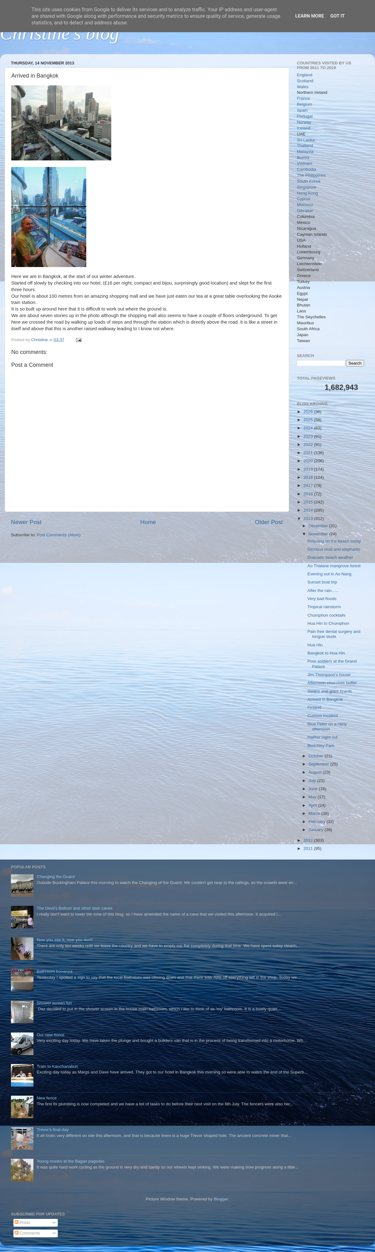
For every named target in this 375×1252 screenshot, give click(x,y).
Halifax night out (323, 737)
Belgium (304, 104)
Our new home (50, 1034)
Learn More (309, 16)
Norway (304, 122)
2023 (308, 436)
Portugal (304, 116)
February (317, 821)
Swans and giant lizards (330, 691)
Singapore (306, 187)
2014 (308, 510)
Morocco (305, 204)
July (312, 780)
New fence (47, 1098)
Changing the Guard (56, 876)
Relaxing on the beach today (334, 541)
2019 (308, 469)
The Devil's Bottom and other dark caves (74, 908)
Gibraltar (305, 210)
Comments (27, 1233)
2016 (308, 494)
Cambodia (306, 169)
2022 (308, 444)
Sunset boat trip (322, 582)
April (313, 805)
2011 (308, 848)
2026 (308, 411)
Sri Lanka (306, 140)
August (315, 772)
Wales (302, 86)
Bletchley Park (321, 745)
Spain (302, 110)
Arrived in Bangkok (325, 699)
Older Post (269, 522)
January (316, 829)
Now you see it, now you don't (64, 939)
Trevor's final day (52, 1129)
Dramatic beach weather (330, 557)
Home (148, 522)
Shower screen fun (54, 1003)
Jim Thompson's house (329, 674)
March (314, 813)
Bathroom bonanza (54, 971)
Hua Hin (315, 645)
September (319, 764)
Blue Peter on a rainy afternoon (327, 726)
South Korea (308, 181)
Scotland (305, 80)
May (313, 797)
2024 (308, 428)
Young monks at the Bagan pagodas (70, 1161)
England (304, 75)
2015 (308, 502)
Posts (22, 1222)
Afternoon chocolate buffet (332, 682)
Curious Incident (323, 715)
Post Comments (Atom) (59, 535)
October (316, 756)
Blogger (221, 1199)
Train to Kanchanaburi (57, 1066)
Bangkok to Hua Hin (326, 653)
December (318, 525)
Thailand (305, 145)
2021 (308, 452)
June (313, 788)
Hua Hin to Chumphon (328, 623)
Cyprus (303, 198)
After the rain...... (323, 590)
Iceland (304, 128)
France (303, 98)
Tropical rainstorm (324, 606)
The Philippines (311, 175)
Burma (303, 157)
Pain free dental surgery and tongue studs (334, 634)
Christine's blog (59, 33)
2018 (308, 477)
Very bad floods (322, 598)
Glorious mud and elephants (334, 549)
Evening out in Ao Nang (330, 574)
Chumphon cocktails (327, 615)
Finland (314, 707)
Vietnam (304, 163)
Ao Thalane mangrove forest (334, 565)
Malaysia (305, 151)
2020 (308, 460)
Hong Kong (307, 193)
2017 (308, 485)
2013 (308, 518)
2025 (308, 419)
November (318, 534)
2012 (308, 840)
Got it (337, 16)
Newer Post (26, 522)
